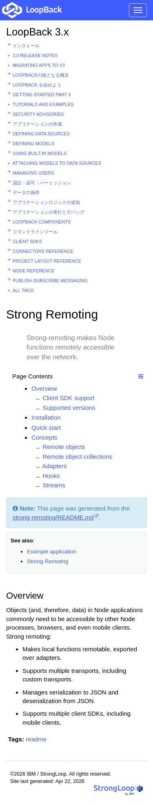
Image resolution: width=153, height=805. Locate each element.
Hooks (51, 475)
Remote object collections (77, 456)
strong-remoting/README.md (53, 517)
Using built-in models (40, 153)
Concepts (44, 437)
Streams (53, 485)
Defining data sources (41, 133)
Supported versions (68, 407)
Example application (51, 551)
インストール (26, 45)
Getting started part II (42, 94)
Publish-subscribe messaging (50, 280)
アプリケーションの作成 (37, 124)
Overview (44, 388)
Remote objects (63, 446)
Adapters (54, 465)
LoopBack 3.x (37, 32)
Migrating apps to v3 (39, 65)
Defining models (33, 143)
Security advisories (38, 114)
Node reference (34, 270)
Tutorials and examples (43, 104)
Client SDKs (27, 241)
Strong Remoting (47, 561)
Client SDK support (68, 397)
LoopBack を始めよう (37, 84)
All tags (23, 290)
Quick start (46, 427)
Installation (46, 417)
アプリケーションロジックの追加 (46, 202)
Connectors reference (43, 251)
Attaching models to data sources (57, 163)
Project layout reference (47, 261)
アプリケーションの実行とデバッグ (48, 212)
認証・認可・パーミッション (42, 182)
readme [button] (36, 739)
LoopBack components (42, 221)
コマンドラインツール (35, 231)
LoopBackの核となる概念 (41, 75)
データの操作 (26, 192)
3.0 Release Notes (35, 55)
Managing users (33, 172)
